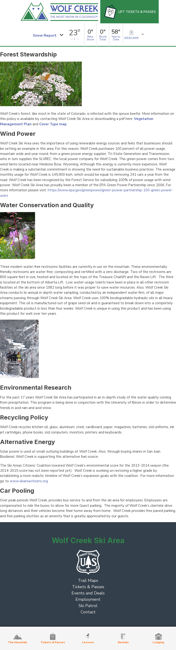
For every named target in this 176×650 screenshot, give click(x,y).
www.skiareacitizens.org (28, 481)
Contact (88, 612)
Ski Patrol (88, 605)
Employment (88, 599)
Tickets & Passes (88, 587)
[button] (48, 35)
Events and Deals (88, 593)
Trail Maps (88, 580)
